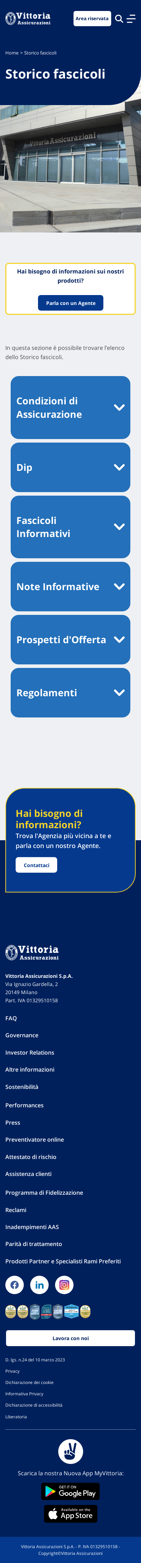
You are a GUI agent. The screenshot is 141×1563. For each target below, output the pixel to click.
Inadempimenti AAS (32, 1227)
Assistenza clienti (28, 1174)
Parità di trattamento (33, 1244)
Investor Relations (29, 1052)
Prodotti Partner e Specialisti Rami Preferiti (63, 1261)
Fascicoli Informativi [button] (43, 527)
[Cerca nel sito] (119, 19)
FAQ (11, 1018)
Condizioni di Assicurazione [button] (49, 407)
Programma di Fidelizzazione (44, 1192)
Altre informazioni (29, 1069)
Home (11, 53)
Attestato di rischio (30, 1157)
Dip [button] (24, 467)
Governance (21, 1035)
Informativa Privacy (24, 1393)
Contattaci (36, 864)
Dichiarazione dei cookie (29, 1382)
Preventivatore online (34, 1139)
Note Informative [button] (57, 586)
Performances (24, 1105)
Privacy (12, 1371)
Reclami (15, 1210)
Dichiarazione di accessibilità (34, 1405)
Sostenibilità (21, 1087)
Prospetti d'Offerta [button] (61, 639)
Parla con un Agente (70, 302)
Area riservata (92, 19)
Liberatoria (16, 1416)
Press (12, 1122)
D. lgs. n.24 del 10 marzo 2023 (35, 1359)
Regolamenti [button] (46, 692)
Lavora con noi (71, 1338)
